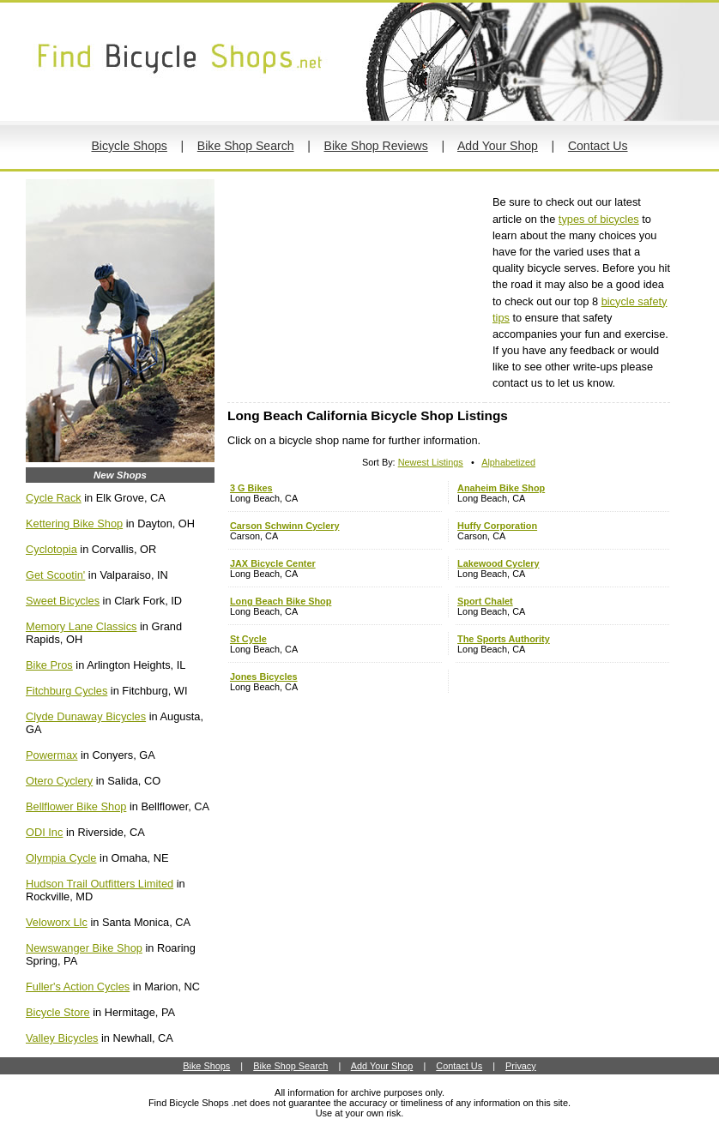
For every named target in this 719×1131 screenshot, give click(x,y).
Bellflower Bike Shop (76, 806)
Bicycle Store (58, 1012)
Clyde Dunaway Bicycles (86, 716)
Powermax (51, 755)
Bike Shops (206, 1066)
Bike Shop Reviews (376, 146)
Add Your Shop (497, 146)
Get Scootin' (55, 575)
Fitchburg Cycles (66, 690)
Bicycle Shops (128, 146)
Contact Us (598, 146)
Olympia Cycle (61, 857)
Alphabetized (508, 462)
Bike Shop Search (245, 146)
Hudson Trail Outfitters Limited (99, 883)
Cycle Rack (54, 497)
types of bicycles (599, 219)
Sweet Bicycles (63, 600)
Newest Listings (430, 462)
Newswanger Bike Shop (84, 947)
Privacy (520, 1066)
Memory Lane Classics (81, 626)
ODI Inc (44, 832)
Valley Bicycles (62, 1038)
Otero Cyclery (59, 780)
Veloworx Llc (57, 922)
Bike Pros (49, 665)
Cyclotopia (51, 549)
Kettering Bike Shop (74, 523)
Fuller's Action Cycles (78, 986)
